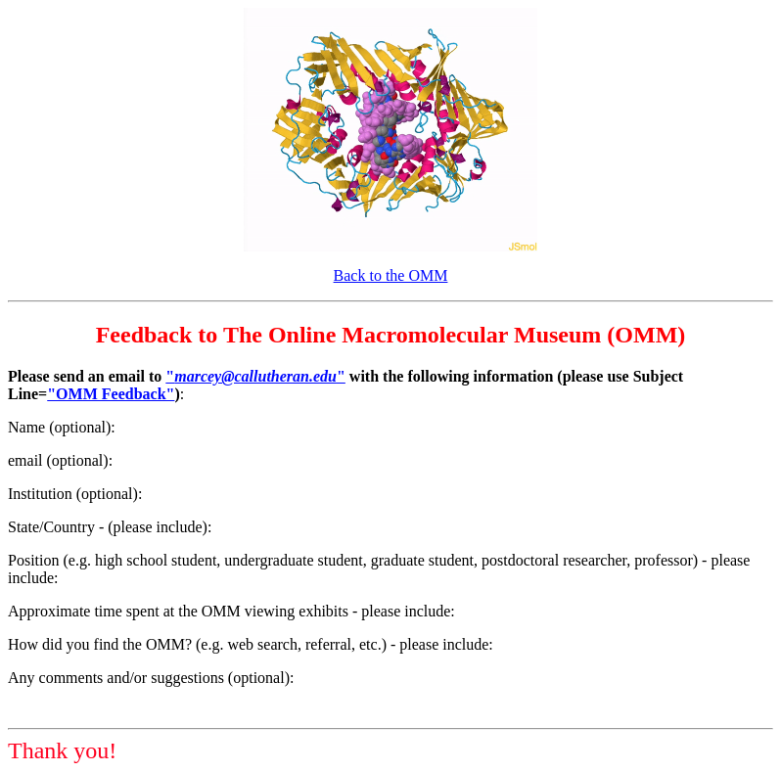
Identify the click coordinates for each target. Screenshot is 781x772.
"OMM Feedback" (110, 394)
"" (255, 376)
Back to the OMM (391, 275)
